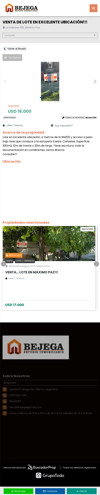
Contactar (50, 491)
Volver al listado (14, 48)
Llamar (82, 491)
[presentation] (3, 263)
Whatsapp (18, 491)
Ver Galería (12, 57)
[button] (95, 81)
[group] (50, 81)
